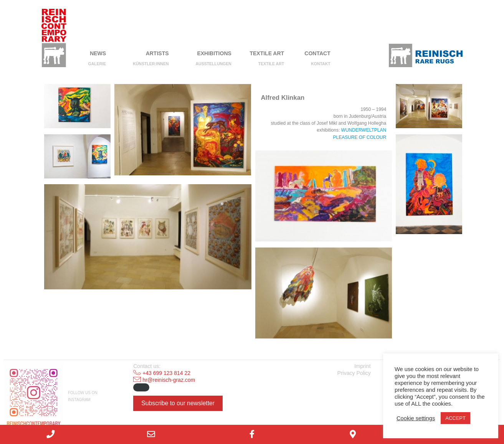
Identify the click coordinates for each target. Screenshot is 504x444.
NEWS (98, 53)
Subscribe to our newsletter (178, 403)
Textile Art (267, 53)
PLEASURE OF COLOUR (359, 137)
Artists (157, 53)
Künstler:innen (151, 63)
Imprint (362, 366)
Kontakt (320, 63)
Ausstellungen (213, 63)
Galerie (97, 63)
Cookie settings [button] (416, 418)
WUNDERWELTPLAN (364, 130)
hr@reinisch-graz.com (168, 380)
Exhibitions (214, 53)
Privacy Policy (354, 373)
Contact (317, 53)
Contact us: (146, 366)
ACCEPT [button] (455, 418)
